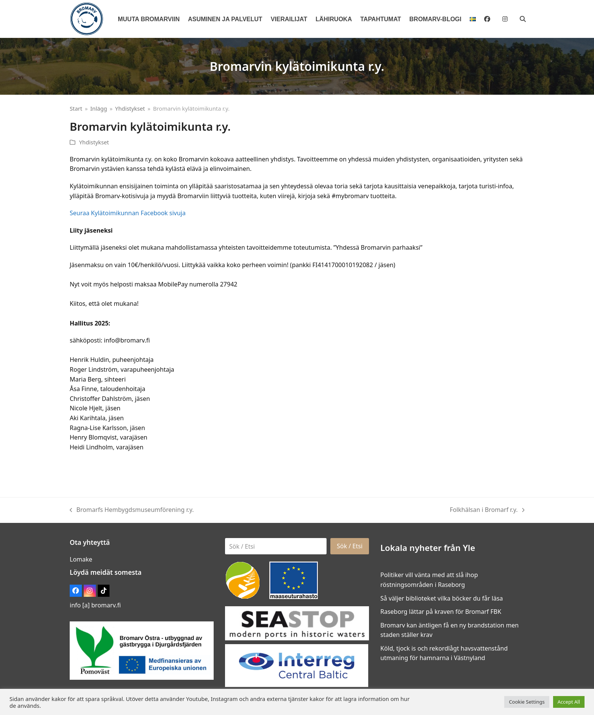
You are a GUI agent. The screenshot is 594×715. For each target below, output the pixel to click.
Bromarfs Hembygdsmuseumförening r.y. (132, 510)
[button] (523, 18)
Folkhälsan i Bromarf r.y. (487, 510)
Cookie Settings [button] (526, 701)
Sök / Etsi (350, 546)
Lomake (81, 559)
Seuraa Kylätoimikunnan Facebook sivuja (128, 213)
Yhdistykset (94, 142)
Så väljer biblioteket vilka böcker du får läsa (441, 598)
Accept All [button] (569, 701)
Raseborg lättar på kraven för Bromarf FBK (440, 611)
